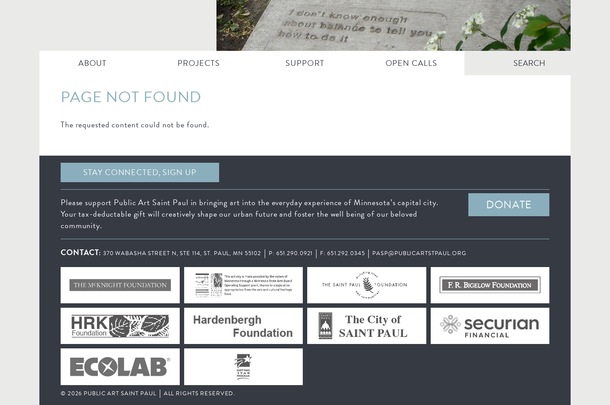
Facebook (303, 172)
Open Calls (411, 63)
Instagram (465, 172)
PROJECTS (199, 63)
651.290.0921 (294, 253)
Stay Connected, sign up (139, 172)
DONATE (509, 205)
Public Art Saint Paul (305, 25)
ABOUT (92, 63)
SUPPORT (305, 63)
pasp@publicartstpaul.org (419, 253)
